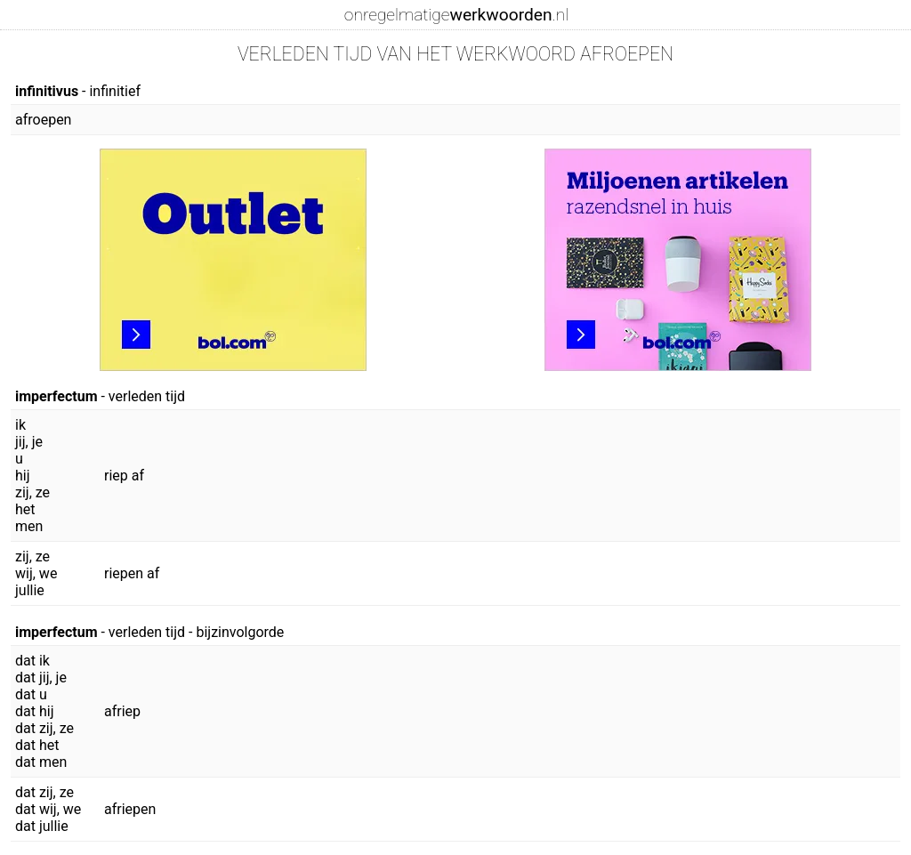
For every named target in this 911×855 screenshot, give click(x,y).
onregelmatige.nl (456, 14)
